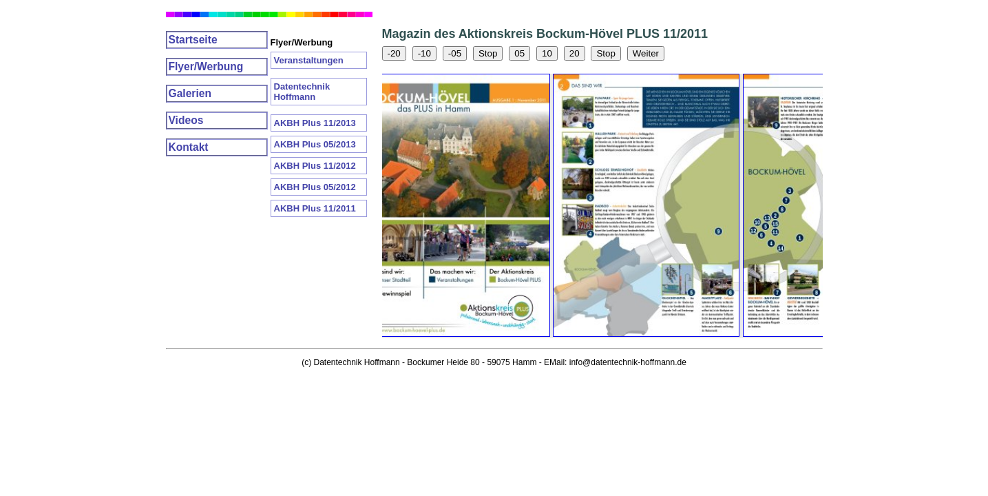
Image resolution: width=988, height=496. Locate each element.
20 (574, 53)
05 (519, 53)
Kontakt (189, 147)
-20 (394, 53)
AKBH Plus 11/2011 (315, 208)
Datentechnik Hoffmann (302, 91)
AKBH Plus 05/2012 (315, 187)
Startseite (193, 39)
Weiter (646, 53)
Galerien (190, 93)
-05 (454, 53)
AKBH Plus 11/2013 (315, 123)
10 (547, 53)
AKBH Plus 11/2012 (315, 166)
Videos (186, 120)
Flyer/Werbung (206, 66)
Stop (488, 53)
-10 (424, 53)
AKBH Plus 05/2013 (315, 144)
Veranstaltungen (309, 60)
